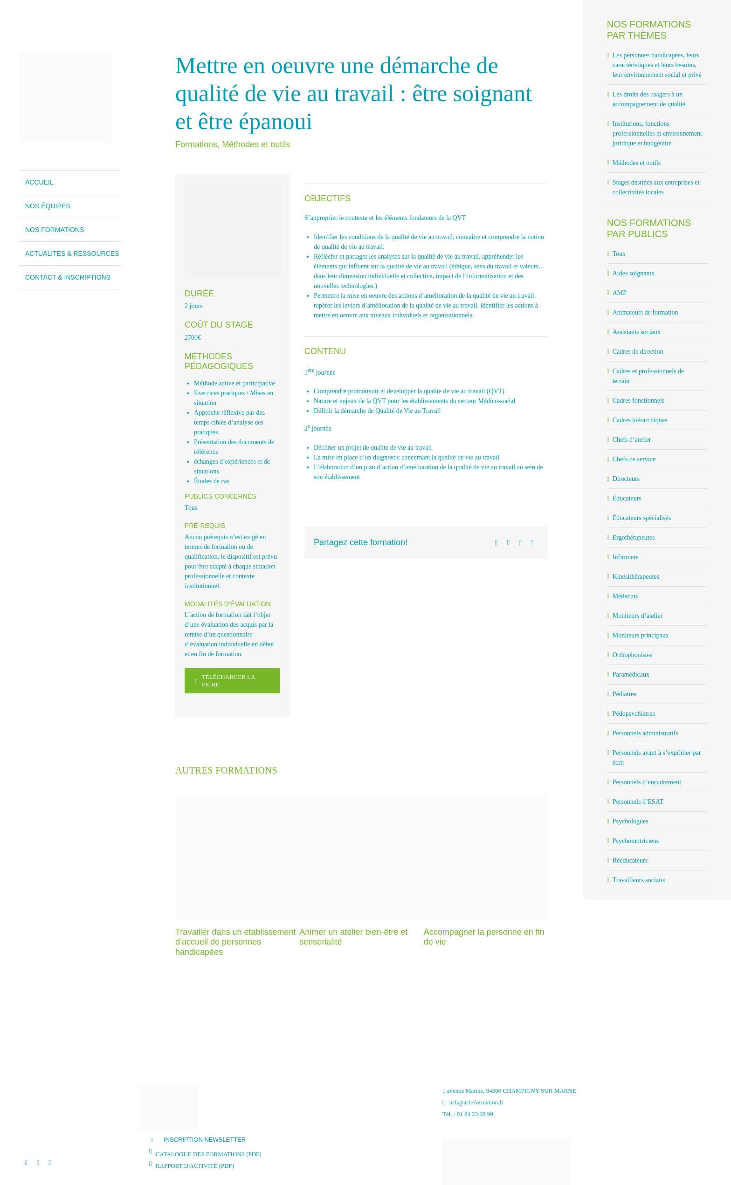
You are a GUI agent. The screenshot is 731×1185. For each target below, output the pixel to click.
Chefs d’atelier (632, 439)
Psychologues (630, 821)
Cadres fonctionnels (639, 400)
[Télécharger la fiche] (232, 680)
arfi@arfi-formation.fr (472, 1102)
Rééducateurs (630, 860)
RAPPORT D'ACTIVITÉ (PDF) (195, 1165)
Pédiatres (624, 694)
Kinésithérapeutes (636, 576)
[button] (288, 1139)
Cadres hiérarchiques (640, 420)
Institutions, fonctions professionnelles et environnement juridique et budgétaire (657, 133)
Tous (191, 507)
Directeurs (626, 478)
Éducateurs (627, 498)
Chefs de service (634, 459)
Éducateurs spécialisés (642, 517)
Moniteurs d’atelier (638, 615)
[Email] (532, 543)
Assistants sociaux (637, 332)
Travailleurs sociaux (639, 880)
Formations (196, 144)
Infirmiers (626, 557)
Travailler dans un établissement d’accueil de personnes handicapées (235, 942)
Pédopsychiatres (634, 713)
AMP (620, 292)
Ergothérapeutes (634, 537)
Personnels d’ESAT (638, 801)
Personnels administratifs (645, 733)
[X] (508, 543)
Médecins (625, 596)
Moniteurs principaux (641, 635)
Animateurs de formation (645, 312)
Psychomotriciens (636, 840)
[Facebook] (496, 543)
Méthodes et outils (256, 144)
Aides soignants (633, 273)
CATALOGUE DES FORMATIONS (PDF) (209, 1154)
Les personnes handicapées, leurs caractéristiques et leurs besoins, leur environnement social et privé (657, 65)
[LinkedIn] (520, 543)
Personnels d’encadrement (647, 782)
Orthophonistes (633, 654)
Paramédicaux (631, 674)
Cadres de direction (638, 351)
